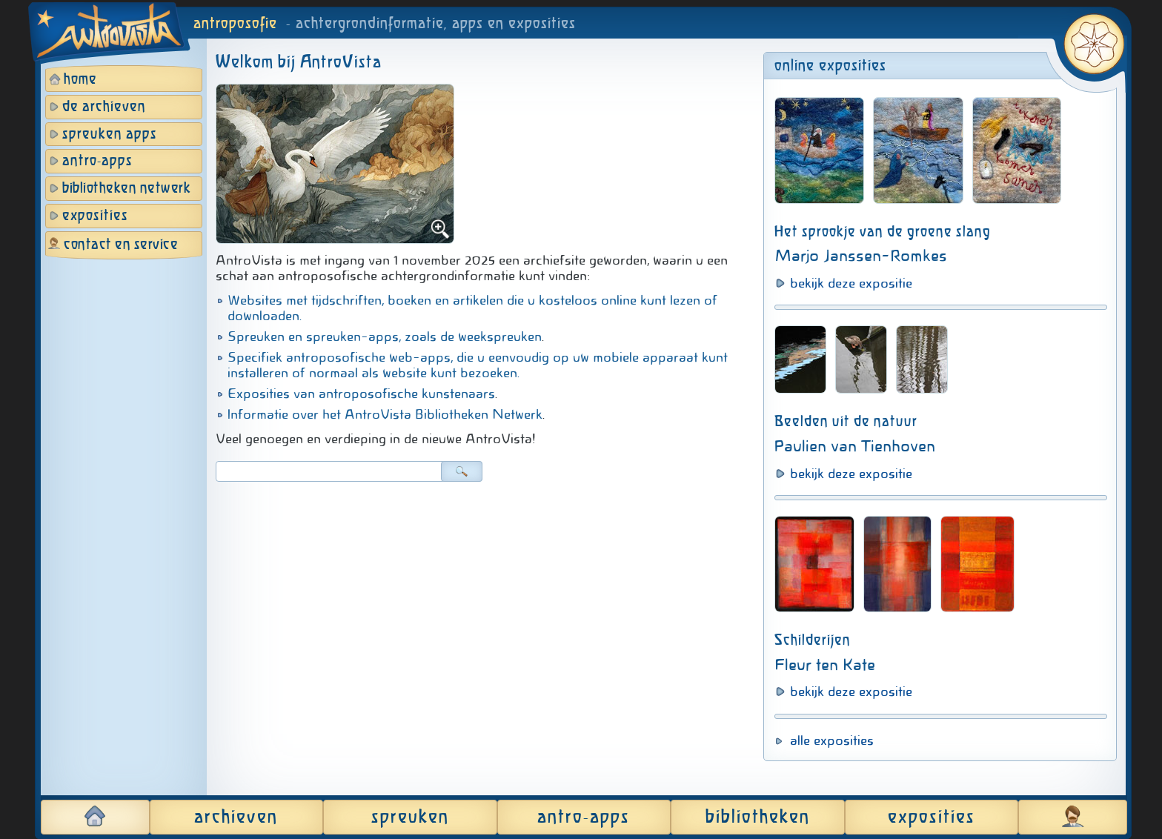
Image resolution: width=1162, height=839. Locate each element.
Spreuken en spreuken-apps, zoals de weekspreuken (385, 336)
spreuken (410, 817)
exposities (95, 216)
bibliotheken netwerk (126, 189)
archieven (236, 817)
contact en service (121, 245)
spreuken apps (109, 134)
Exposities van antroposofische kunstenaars (361, 393)
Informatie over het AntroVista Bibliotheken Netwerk (385, 414)
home (80, 80)
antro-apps (97, 161)
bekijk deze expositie (851, 283)
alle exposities (832, 740)
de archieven (104, 107)
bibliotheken (758, 817)
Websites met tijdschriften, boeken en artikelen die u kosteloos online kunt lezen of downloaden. (472, 308)
